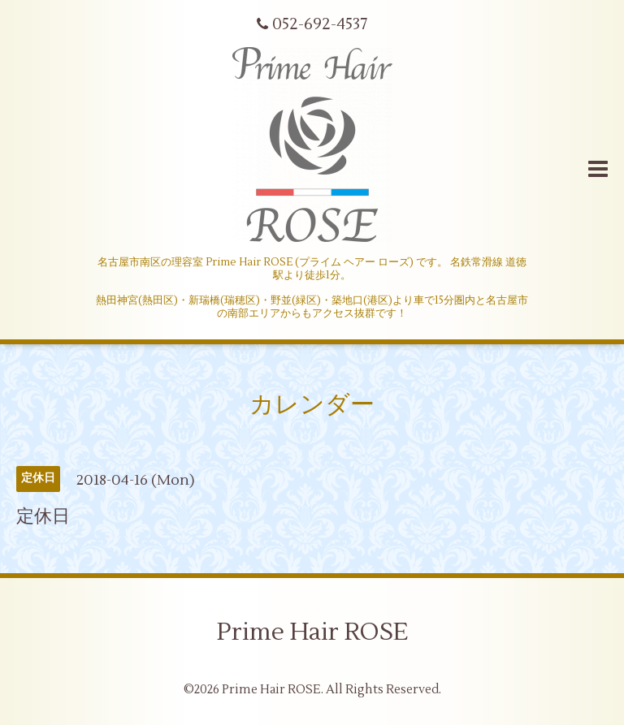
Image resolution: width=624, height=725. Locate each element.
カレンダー (312, 405)
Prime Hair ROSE (312, 632)
